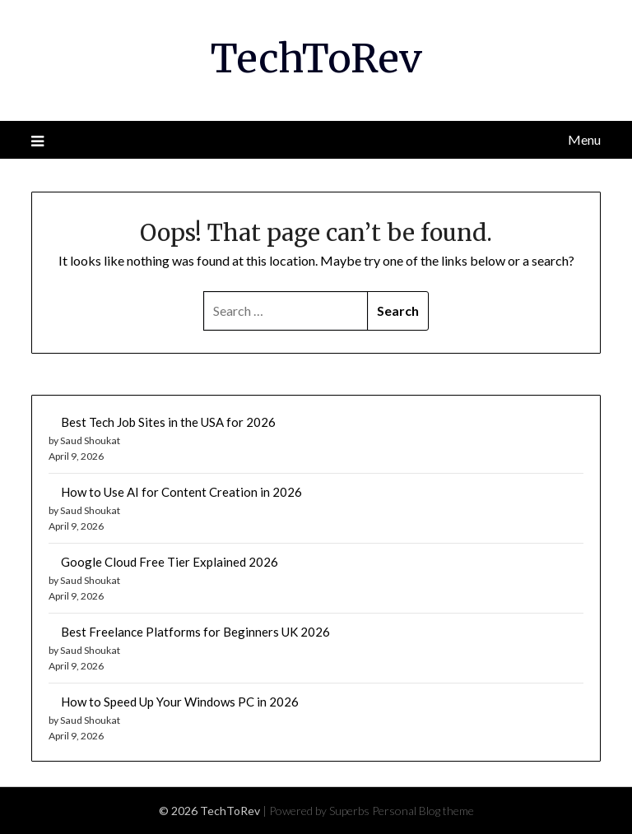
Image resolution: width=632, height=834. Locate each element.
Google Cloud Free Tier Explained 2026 (169, 561)
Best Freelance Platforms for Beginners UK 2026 (195, 631)
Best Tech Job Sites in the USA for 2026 (168, 422)
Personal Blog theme (423, 811)
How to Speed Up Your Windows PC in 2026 (180, 701)
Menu (584, 139)
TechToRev (316, 58)
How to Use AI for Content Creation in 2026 (181, 491)
